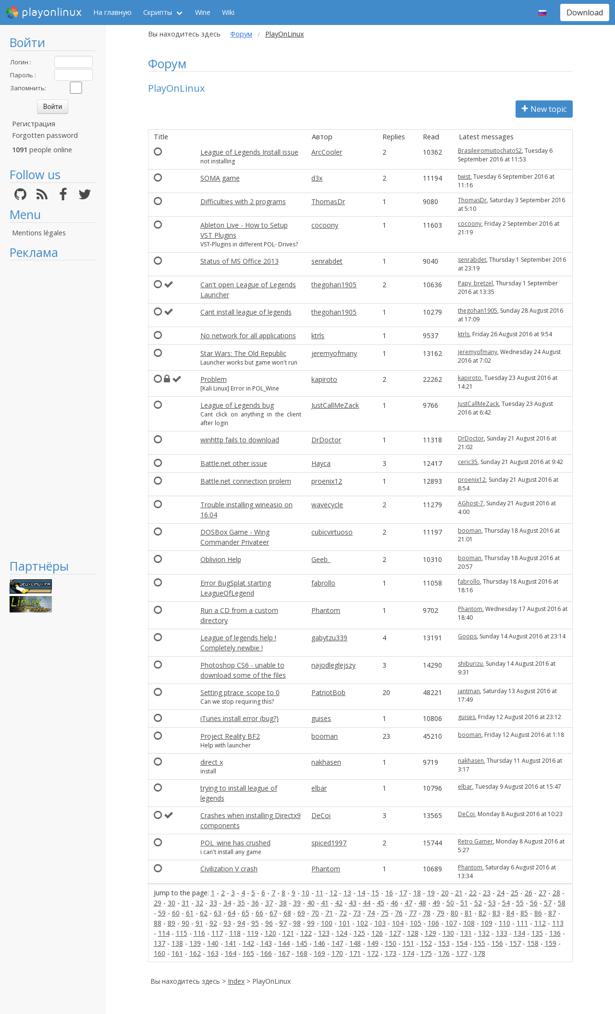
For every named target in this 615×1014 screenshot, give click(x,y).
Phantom (325, 610)
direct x (211, 762)
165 (248, 953)
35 (241, 902)
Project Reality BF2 (230, 736)
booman (469, 530)
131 (466, 933)
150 (390, 943)
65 (245, 912)
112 (540, 923)
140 (213, 943)
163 (213, 953)
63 (217, 912)
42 (339, 902)
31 (185, 902)
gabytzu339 (329, 637)
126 (377, 933)
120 (270, 933)
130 (448, 933)
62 (204, 912)
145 (302, 943)
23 (487, 892)
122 (306, 933)
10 (305, 892)
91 (199, 923)
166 (266, 953)
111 (522, 923)
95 (255, 923)
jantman (469, 691)
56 (534, 902)
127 (395, 933)
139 (195, 943)
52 (478, 902)
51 (464, 902)
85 (524, 912)
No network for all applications (248, 335)
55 (520, 902)
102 (362, 923)
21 (459, 892)
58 (562, 902)
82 (482, 912)
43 (353, 902)
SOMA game (220, 178)
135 (537, 933)
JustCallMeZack (335, 405)
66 (259, 912)
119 (252, 933)
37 (269, 902)
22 (473, 892)
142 (248, 943)
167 (284, 953)
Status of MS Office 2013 (239, 261)
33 (213, 902)
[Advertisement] (53, 409)
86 (538, 912)
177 (461, 953)
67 (273, 912)
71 (329, 912)
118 (235, 933)
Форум (241, 33)
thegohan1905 (334, 284)
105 (415, 923)
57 (548, 902)
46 (394, 902)
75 (385, 912)
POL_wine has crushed (235, 842)
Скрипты (157, 12)
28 (556, 892)
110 (504, 923)
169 (319, 953)
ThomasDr (328, 201)
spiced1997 (328, 842)
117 (217, 933)
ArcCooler (326, 152)
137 (159, 943)
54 (506, 902)
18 (417, 892)
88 (157, 923)
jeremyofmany (334, 353)
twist (464, 176)
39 (297, 902)
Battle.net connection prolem (245, 481)
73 (357, 912)
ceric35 (468, 462)
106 (433, 923)
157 (515, 943)
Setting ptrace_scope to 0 (240, 692)
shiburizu (470, 664)
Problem (213, 379)
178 (479, 953)
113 (558, 923)
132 (484, 933)
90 (185, 923)
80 (454, 912)
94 (241, 923)
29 (157, 902)
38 (283, 902)
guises (321, 718)
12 (333, 892)
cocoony (324, 225)
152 (426, 943)
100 (326, 923)
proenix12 (326, 481)
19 (431, 892)
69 (301, 912)
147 (337, 943)
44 (366, 902)
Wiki (228, 12)
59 (162, 912)
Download (584, 12)
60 (176, 912)
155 (479, 943)
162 (195, 953)
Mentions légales (39, 232)
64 (231, 912)
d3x (316, 178)
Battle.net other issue (233, 463)
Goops (467, 636)
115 (181, 933)
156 (497, 943)
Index (236, 981)
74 (371, 912)
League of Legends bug (237, 405)
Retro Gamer (475, 841)
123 (324, 933)
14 (361, 892)
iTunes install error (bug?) (239, 718)
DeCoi (321, 815)
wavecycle (327, 504)
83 (496, 912)
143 (266, 943)
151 (408, 943)
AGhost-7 (470, 503)
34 (227, 902)
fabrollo (323, 582)
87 (552, 912)
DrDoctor (326, 439)
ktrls (317, 335)
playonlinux (44, 12)
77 (413, 912)
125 (359, 933)
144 (284, 943)
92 (213, 923)
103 (380, 923)
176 (444, 953)
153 (444, 943)
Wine (202, 12)
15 (375, 892)
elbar (319, 788)
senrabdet (327, 261)
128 (412, 933)
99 (311, 923)
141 (230, 943)
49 (436, 902)
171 (355, 953)
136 (555, 933)
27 (542, 892)
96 (269, 923)
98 (297, 923)
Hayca (321, 463)
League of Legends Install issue (249, 152)
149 (373, 943)
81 (468, 912)
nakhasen (326, 762)
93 (227, 923)
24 (500, 892)
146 (319, 943)
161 (177, 953)
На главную (112, 12)
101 (344, 923)
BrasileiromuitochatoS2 (490, 151)
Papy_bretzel (475, 283)
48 (422, 902)
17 (403, 892)
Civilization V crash (229, 868)
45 (380, 902)
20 (445, 892)
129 (430, 933)
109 (486, 923)
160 (159, 953)
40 (311, 902)
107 (451, 923)
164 (230, 953)
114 (164, 933)
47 (408, 902)
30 (171, 902)
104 (398, 923)
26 (528, 892)
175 (426, 953)
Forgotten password (45, 135)
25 (514, 892)
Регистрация (33, 123)
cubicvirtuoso (332, 532)
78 (426, 912)
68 (287, 912)
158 (533, 943)
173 (390, 953)
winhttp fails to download (239, 439)
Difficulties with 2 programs (243, 201)
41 (325, 902)
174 (408, 953)
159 (550, 943)
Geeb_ (321, 559)
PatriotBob (328, 692)
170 (337, 953)
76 (399, 912)
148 (355, 943)
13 (347, 892)
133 (501, 933)
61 (190, 912)
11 (319, 892)
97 (283, 923)
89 (171, 923)
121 (288, 933)
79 (440, 912)
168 (302, 953)
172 (373, 953)
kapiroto (324, 379)
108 (469, 923)
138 (177, 943)
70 (315, 912)
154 (461, 943)
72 (343, 912)
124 (341, 933)
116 (199, 933)
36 (255, 902)
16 (389, 892)
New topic (544, 109)
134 (519, 933)
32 (199, 902)
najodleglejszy (333, 665)
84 (510, 912)
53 (492, 902)
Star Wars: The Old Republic (243, 353)
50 (450, 902)
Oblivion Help (220, 559)
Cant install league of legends (246, 312)
